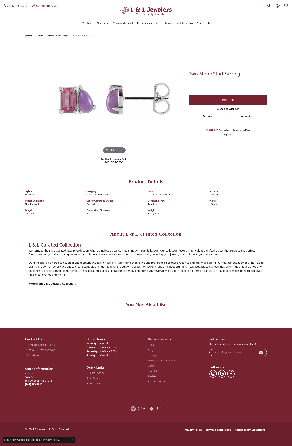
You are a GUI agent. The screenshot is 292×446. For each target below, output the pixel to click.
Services (103, 23)
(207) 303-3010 (113, 162)
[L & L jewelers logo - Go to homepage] (146, 11)
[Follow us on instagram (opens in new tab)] (213, 374)
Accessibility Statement (250, 429)
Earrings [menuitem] (152, 355)
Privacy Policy (193, 429)
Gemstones (164, 23)
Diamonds (145, 23)
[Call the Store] (33, 384)
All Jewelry (185, 23)
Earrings (39, 35)
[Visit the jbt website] (155, 408)
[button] (269, 5)
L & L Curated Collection (160, 194)
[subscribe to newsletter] (261, 352)
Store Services (94, 378)
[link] (15, 5)
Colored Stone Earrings (57, 35)
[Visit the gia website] (138, 408)
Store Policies (93, 383)
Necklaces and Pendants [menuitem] (161, 360)
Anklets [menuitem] (152, 376)
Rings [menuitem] (151, 350)
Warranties (247, 116)
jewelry (28, 35)
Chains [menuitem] (151, 365)
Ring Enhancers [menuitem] (156, 381)
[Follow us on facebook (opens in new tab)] (231, 374)
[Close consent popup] (72, 440)
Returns (207, 116)
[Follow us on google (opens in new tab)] (222, 374)
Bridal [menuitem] (151, 345)
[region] (114, 99)
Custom (87, 23)
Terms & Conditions (218, 429)
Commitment (123, 23)
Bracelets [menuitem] (153, 371)
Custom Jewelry (95, 373)
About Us (203, 23)
